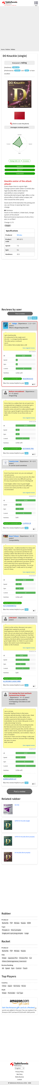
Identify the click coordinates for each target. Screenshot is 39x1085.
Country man (14, 461)
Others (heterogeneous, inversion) (14, 961)
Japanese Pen (13, 958)
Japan (10, 986)
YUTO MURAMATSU (9, 606)
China (4, 986)
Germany (17, 986)
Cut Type (20, 993)
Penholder (11, 993)
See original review (29, 348)
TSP (11, 923)
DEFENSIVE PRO (28, 448)
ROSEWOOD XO (28, 379)
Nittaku (16, 923)
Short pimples (16, 930)
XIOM (29, 923)
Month (34, 318)
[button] (19, 94)
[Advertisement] (19, 27)
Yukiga (14, 323)
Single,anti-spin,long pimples (12, 933)
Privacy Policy (19, 1071)
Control (18, 968)
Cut (30, 958)
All (3, 968)
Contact (19, 1079)
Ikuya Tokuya (14, 536)
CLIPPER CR (27, 523)
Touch (25, 968)
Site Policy (19, 1074)
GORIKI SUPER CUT (9, 779)
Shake (4, 958)
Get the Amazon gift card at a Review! (18, 1007)
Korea (24, 986)
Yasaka (23, 923)
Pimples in (5, 930)
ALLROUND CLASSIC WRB (12, 681)
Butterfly (5, 923)
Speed (7, 968)
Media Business (19, 1077)
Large (27, 933)
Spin (12, 968)
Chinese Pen (23, 958)
